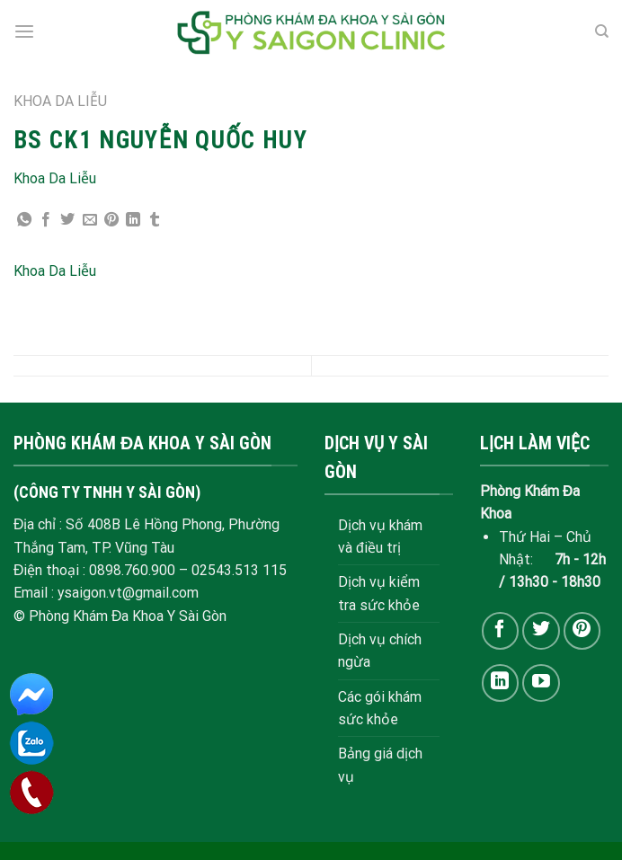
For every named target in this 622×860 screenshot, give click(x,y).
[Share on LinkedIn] (133, 220)
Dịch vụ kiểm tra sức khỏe (379, 593)
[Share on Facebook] (46, 220)
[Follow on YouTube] (540, 682)
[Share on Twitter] (67, 220)
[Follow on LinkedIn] (500, 682)
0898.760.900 (132, 570)
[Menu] (24, 32)
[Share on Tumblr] (154, 220)
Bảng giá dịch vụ (380, 765)
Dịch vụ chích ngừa (380, 650)
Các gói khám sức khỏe (380, 708)
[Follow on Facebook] (500, 630)
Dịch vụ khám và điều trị (380, 536)
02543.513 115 (239, 570)
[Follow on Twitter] (540, 630)
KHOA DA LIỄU (60, 101)
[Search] (602, 31)
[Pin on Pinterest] (111, 220)
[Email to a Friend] (90, 220)
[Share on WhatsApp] (24, 220)
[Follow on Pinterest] (582, 630)
